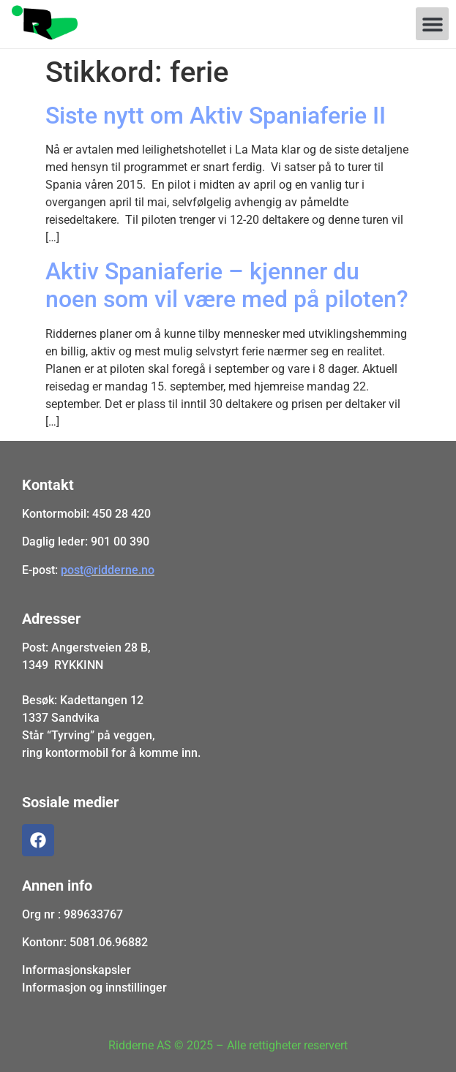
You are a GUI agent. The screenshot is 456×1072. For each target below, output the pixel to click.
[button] (432, 23)
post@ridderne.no (107, 570)
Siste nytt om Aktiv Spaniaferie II (215, 115)
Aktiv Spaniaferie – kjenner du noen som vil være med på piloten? (226, 285)
